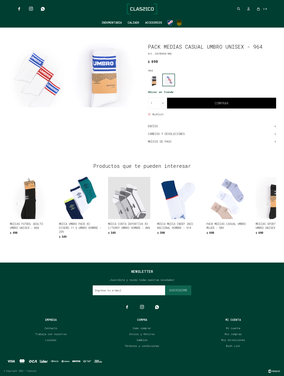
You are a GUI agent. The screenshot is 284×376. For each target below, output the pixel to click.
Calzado (133, 22)
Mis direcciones (233, 340)
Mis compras (233, 334)
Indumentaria (112, 22)
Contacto (51, 328)
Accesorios (153, 22)
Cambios (142, 340)
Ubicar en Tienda (160, 92)
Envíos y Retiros (142, 334)
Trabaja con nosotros (51, 334)
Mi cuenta (233, 328)
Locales (50, 340)
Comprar (221, 103)
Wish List (233, 346)
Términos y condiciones (142, 346)
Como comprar (142, 328)
